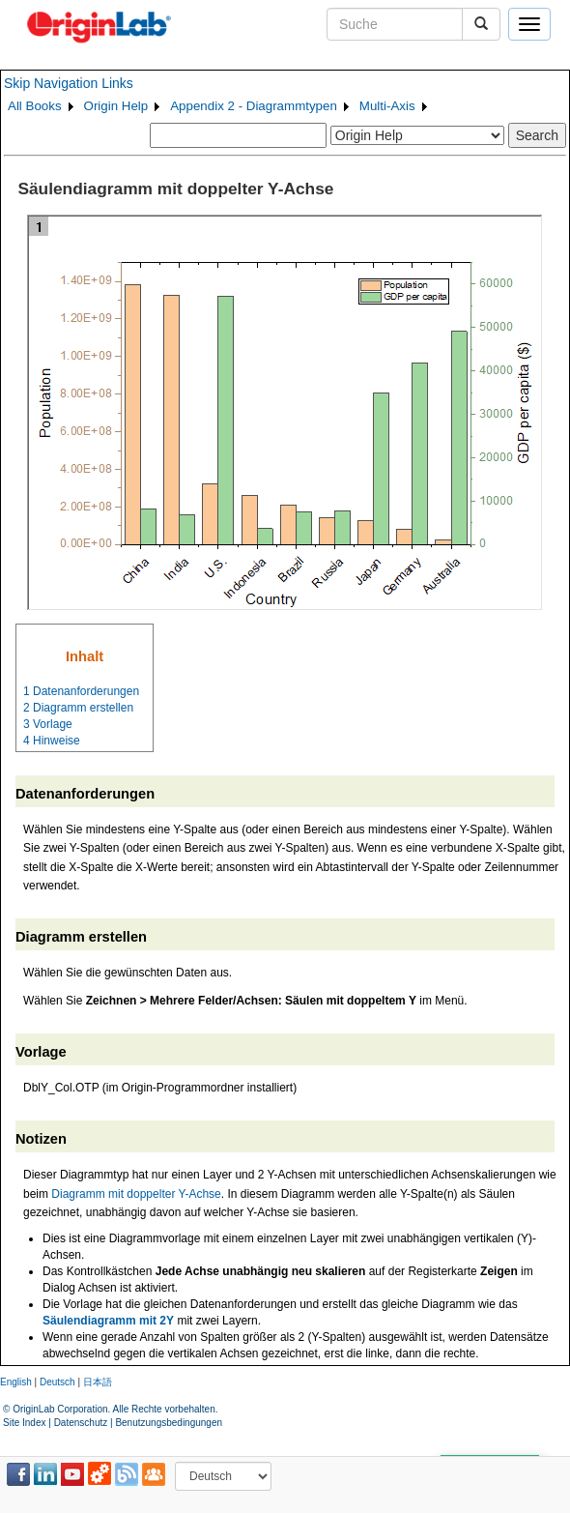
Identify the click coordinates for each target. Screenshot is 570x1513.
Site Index (24, 1422)
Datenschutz (81, 1422)
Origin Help (116, 106)
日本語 (97, 1382)
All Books (35, 106)
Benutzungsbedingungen (168, 1422)
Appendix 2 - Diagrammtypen (253, 106)
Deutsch (57, 1382)
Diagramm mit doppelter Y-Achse (135, 1194)
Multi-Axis (387, 106)
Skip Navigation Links (68, 83)
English (16, 1382)
